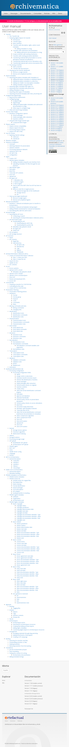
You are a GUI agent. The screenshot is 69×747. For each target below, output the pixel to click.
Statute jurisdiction (22, 523)
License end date (21, 545)
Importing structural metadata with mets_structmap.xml (25, 94)
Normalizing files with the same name (20, 210)
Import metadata (11, 76)
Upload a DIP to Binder (16, 273)
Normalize (12, 169)
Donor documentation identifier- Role (27, 563)
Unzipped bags (17, 101)
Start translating (14, 651)
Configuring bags (14, 99)
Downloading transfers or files (18, 642)
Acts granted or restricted (20, 594)
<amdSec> (16, 464)
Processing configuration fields (22, 372)
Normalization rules (18, 349)
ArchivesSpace (13, 621)
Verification (12, 367)
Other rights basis (22, 581)
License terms (21, 541)
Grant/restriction (21, 597)
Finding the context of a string (18, 653)
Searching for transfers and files (18, 640)
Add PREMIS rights (14, 167)
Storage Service (21, 192)
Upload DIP (12, 176)
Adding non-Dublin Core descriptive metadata (26, 83)
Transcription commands (20, 354)
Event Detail (12, 326)
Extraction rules (17, 338)
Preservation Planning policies (18, 291)
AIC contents (13, 264)
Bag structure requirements (17, 97)
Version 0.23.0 (34, 699)
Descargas (14, 13)
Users (11, 450)
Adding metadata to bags (16, 90)
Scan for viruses (10, 133)
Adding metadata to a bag (24, 49)
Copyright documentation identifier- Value (29, 516)
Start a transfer (17, 67)
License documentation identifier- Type (28, 547)
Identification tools (18, 313)
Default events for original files (22, 480)
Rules (14, 304)
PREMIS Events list (14, 479)
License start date (22, 543)
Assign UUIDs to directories (25, 376)
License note (20, 552)
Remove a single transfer (20, 72)
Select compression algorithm (25, 416)
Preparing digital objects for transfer (19, 38)
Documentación (25, 13)
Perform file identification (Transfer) (27, 380)
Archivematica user (18, 500)
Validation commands (19, 360)
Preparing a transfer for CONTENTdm (20, 284)
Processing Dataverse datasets (18, 149)
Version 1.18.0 (33, 683)
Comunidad (37, 13)
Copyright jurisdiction (23, 507)
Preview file (16, 617)
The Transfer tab (14, 36)
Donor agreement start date (25, 556)
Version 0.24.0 (33, 696)
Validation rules (17, 362)
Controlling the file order (16, 286)
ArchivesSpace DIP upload (20, 444)
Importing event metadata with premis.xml (21, 88)
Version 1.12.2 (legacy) (57, 77)
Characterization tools (19, 320)
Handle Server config (15, 452)
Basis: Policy (16, 567)
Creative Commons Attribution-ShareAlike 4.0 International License (57, 145)
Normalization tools (19, 342)
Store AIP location (22, 421)
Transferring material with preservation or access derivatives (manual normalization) (27, 58)
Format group (17, 297)
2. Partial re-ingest (18, 182)
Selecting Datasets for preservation (19, 146)
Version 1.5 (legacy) (56, 90)
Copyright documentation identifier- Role (28, 518)
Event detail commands (20, 329)
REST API (12, 448)
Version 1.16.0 (31, 688)
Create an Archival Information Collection (21, 255)
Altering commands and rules (17, 306)
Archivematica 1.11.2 (55, 26)
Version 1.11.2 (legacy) (57, 79)
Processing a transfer (15, 65)
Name (11, 237)
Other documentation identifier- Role (27, 590)
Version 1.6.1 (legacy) (57, 88)
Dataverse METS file (15, 151)
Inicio (6, 13)
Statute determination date (24, 527)
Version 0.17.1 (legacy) (57, 114)
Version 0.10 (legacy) (57, 127)
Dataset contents (14, 148)
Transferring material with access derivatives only (27, 61)
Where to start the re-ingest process (23, 189)
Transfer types (17, 41)
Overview (12, 144)
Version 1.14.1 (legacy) (57, 74)
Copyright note (21, 520)
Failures (11, 435)
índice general (57, 45)
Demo (60, 13)
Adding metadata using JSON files (22, 85)
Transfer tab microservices (20, 68)
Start (18, 599)
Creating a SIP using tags (20, 637)
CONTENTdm (10, 282)
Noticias (47, 13)
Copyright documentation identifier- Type (28, 514)
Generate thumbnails (23, 398)
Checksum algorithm (19, 432)
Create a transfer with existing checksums (25, 54)
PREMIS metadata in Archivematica (16, 475)
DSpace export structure (16, 128)
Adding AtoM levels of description (22, 635)
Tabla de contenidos (54, 29)
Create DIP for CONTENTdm (17, 288)
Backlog (11, 606)
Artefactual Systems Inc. (56, 141)
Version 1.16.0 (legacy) (57, 70)
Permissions (16, 40)
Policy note (20, 577)
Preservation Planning (12, 290)
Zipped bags (16, 103)
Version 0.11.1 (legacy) (57, 125)
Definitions (12, 293)
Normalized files (17, 482)
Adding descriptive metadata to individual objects (27, 79)
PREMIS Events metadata (16, 477)
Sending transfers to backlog (21, 493)
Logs (18, 248)
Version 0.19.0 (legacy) (57, 110)
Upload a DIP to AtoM (15, 270)
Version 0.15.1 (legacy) (57, 118)
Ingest (7, 156)
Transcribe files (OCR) (23, 410)
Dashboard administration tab (14, 369)
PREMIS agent (13, 446)
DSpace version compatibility (17, 126)
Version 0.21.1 (31, 704)
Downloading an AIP (19, 221)
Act (17, 595)
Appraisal (8, 604)
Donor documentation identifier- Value (28, 561)
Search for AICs (13, 261)
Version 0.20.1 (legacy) (57, 109)
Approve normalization (23, 396)
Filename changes (11, 140)
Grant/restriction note (23, 603)
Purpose (15, 299)
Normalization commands (20, 344)
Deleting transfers (14, 644)
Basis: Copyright (17, 504)
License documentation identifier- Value (28, 549)
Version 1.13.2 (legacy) (57, 75)
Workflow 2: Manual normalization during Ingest (23, 207)
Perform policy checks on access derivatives (29, 403)
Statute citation (21, 525)
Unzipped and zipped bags (13, 95)
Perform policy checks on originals (26, 385)
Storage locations (14, 437)
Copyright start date (22, 511)
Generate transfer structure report (26, 378)
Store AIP (12, 174)
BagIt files (16, 241)
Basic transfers (17, 43)
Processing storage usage (16, 439)
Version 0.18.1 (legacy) (57, 112)
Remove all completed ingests (21, 200)
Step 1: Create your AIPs (20, 257)
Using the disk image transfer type (19, 121)
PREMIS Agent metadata (16, 495)
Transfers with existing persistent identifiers (25, 56)
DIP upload (12, 441)
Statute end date (21, 531)
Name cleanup (17, 484)
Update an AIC (13, 263)
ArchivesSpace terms (19, 622)
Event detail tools (18, 327)
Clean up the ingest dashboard (18, 196)
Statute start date (22, 529)
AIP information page (15, 219)
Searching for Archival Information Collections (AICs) (28, 218)
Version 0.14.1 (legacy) (57, 119)
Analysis (11, 610)
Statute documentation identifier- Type (28, 532)
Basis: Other (16, 579)
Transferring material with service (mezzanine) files (27, 63)
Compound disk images (20, 122)
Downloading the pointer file (25, 225)
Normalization (13, 340)
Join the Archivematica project (18, 649)
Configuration (13, 155)
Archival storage (10, 212)
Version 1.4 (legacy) (56, 92)
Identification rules (18, 317)
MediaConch (16, 365)
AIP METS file (13, 153)
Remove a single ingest (19, 198)
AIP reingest (16, 491)
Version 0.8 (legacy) (56, 130)
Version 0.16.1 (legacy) (57, 116)
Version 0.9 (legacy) (56, 128)
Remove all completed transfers (22, 74)
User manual (52, 38)
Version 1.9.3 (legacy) (57, 83)
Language (12, 453)
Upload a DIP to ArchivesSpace (18, 275)
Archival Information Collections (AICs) (17, 254)
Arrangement (13, 631)
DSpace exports (10, 124)
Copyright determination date (25, 509)
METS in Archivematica (12, 457)
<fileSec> (15, 466)
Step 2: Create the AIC (19, 259)
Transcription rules (18, 356)
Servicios (12, 721)
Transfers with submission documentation (25, 50)
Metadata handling (14, 473)
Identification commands (20, 315)
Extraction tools (17, 335)
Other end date (21, 585)
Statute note (20, 538)
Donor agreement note (23, 565)
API (18, 194)
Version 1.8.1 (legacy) (57, 84)
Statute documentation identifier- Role (28, 536)
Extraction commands (19, 336)
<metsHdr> (16, 461)
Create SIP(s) (20, 389)
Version (11, 455)
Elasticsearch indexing (19, 434)
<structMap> (16, 468)
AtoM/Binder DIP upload (20, 443)
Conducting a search (19, 216)
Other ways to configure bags (21, 108)
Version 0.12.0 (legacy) (57, 123)
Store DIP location (22, 426)
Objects (19, 250)
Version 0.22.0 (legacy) (57, 105)
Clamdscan (16, 139)
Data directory (17, 243)
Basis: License (17, 540)
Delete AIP (16, 230)
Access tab (12, 281)
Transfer (8, 34)
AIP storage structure (15, 234)
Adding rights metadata (20, 628)
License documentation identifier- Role (28, 550)
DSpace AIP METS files (16, 131)
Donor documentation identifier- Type (28, 559)
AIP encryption (13, 232)
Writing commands (18, 308)
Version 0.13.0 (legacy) (57, 121)
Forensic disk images (12, 112)
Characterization (14, 318)
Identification (13, 311)
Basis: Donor (16, 554)
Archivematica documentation (21, 655)
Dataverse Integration (12, 142)
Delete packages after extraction (22, 117)
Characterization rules (19, 324)
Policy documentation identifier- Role (27, 576)
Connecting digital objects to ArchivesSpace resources (28, 630)
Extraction (12, 333)
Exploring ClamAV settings (16, 135)
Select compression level (24, 417)
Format (15, 295)
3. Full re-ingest (17, 183)
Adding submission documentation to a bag (29, 52)
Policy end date (21, 570)
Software (15, 496)
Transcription (13, 351)
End (18, 601)
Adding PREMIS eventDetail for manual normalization (24, 209)
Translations (9, 648)
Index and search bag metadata (18, 110)
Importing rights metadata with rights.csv (21, 86)
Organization (16, 498)
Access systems (14, 268)
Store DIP (12, 277)
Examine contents (18, 119)
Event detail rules (18, 331)
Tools (14, 300)
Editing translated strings (16, 657)
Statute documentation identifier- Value (28, 534)
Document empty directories (25, 407)
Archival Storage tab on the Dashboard (28, 191)
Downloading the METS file (24, 223)
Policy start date (21, 568)
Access (8, 266)
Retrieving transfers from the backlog (20, 646)
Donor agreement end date (25, 558)
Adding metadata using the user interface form (26, 162)
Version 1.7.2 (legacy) (57, 86)
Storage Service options (20, 430)
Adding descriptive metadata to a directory (25, 81)
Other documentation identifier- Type (27, 586)
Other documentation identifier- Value (27, 588)
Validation (12, 358)
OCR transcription (18, 489)
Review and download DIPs (17, 279)
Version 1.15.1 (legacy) (57, 72)
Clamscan (16, 137)
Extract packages (18, 115)
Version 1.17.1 (34, 686)
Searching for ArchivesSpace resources (24, 624)
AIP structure (9, 236)
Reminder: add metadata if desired (27, 408)
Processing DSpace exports (17, 130)
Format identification (19, 486)
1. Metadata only (18, 180)
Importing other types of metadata (19, 92)
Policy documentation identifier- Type (27, 572)
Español (5, 670)
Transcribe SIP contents (16, 173)
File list (11, 619)
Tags (14, 613)
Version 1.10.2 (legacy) (57, 81)
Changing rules (17, 309)
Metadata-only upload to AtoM (22, 227)
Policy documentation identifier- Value (28, 574)
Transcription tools (18, 353)
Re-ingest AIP (13, 178)
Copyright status (21, 505)
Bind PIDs (12, 171)
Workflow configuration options (18, 113)
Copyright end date (22, 513)
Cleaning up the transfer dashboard (19, 70)
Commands (16, 302)
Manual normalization (12, 201)
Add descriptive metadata (16, 160)
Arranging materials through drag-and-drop (25, 633)
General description (15, 459)
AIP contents (13, 239)
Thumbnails (20, 252)
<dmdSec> (16, 462)
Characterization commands (21, 322)
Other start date (21, 583)
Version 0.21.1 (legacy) (57, 107)
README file (20, 246)
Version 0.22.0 (31, 701)
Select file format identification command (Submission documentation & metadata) (29, 413)
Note (18, 592)
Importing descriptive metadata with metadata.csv (24, 77)
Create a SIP (13, 158)
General (11, 428)
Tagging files (16, 608)
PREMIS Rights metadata (16, 502)
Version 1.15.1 (31, 691)
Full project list (29, 709)
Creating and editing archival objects (23, 626)
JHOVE (15, 363)
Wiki (53, 13)
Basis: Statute (17, 522)
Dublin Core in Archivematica (14, 470)
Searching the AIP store (16, 214)
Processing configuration (16, 371)
